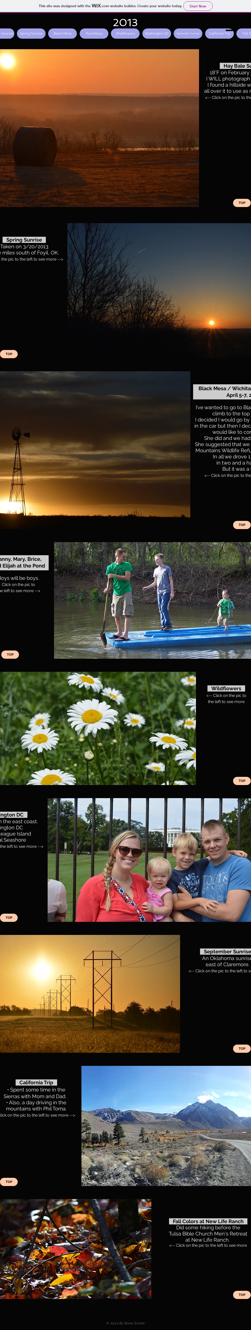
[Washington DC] (156, 33)
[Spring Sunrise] (31, 33)
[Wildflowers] (125, 33)
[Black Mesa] (62, 33)
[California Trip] (219, 33)
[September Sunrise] (188, 33)
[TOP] (242, 203)
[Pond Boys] (94, 33)
